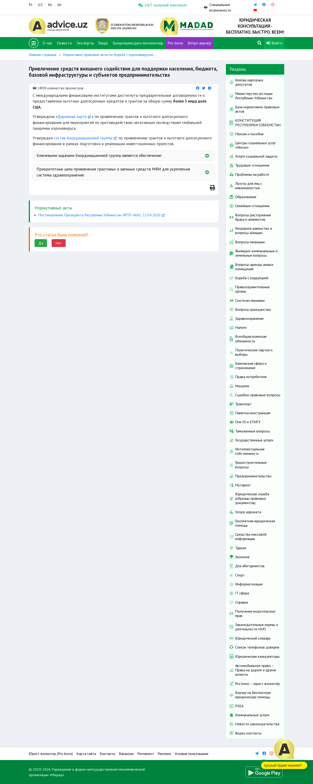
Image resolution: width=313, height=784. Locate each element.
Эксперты (85, 43)
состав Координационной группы (83, 138)
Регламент (145, 753)
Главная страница (42, 54)
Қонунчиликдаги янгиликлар (138, 43)
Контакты (107, 753)
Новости (64, 43)
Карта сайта (86, 753)
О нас (47, 43)
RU (50, 5)
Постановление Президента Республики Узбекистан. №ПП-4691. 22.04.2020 (99, 215)
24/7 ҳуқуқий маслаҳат (162, 5)
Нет (59, 243)
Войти (274, 43)
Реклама (164, 753)
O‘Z (40, 5)
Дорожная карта (72, 116)
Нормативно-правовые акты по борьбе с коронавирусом (108, 54)
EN (59, 5)
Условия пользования (191, 753)
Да (40, 243)
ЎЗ (30, 5)
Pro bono (175, 43)
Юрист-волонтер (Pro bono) (51, 753)
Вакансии (126, 753)
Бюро (103, 43)
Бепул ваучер (199, 43)
